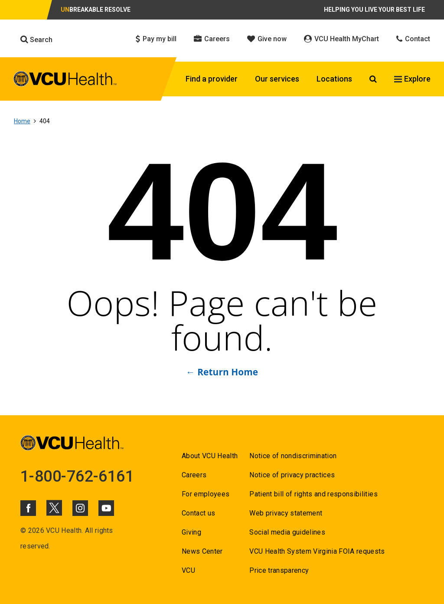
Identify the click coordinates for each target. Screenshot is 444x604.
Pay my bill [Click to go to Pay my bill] (156, 39)
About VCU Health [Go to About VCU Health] (210, 456)
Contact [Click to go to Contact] (413, 39)
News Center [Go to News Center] (202, 551)
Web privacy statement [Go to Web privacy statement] (285, 513)
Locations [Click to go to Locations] (334, 78)
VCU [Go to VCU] (188, 570)
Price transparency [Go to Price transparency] (279, 570)
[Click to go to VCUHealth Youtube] (106, 508)
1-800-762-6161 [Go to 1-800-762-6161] (77, 476)
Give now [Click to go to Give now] (267, 39)
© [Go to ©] (23, 530)
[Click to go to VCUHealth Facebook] (28, 508)
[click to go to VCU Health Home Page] (65, 80)
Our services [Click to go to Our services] (277, 78)
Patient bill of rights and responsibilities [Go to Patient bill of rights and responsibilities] (313, 494)
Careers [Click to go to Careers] (212, 39)
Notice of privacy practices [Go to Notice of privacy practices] (292, 475)
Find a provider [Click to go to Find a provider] (212, 78)
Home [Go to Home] (22, 121)
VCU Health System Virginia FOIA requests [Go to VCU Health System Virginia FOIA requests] (317, 551)
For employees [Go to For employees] (205, 494)
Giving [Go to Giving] (191, 532)
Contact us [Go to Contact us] (198, 513)
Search (36, 39)
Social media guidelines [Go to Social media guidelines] (287, 532)
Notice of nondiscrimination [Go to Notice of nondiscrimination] (292, 456)
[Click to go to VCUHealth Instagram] (80, 508)
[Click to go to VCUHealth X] (54, 507)
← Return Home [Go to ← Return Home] (222, 372)
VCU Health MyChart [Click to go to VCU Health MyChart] (341, 39)
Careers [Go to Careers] (194, 475)
